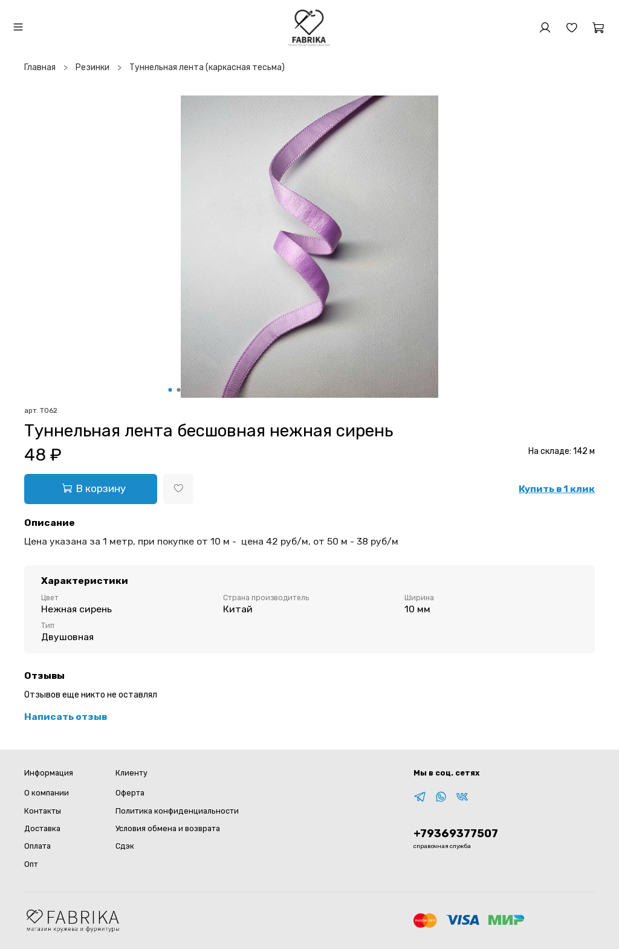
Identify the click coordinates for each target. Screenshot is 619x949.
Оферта (129, 792)
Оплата (37, 845)
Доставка (42, 828)
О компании (46, 792)
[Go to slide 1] (170, 390)
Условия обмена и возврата (167, 828)
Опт (31, 864)
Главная (40, 67)
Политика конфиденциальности (177, 810)
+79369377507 (455, 833)
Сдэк (124, 845)
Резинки (92, 67)
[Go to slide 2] (179, 390)
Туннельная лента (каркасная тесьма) (207, 67)
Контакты (42, 810)
